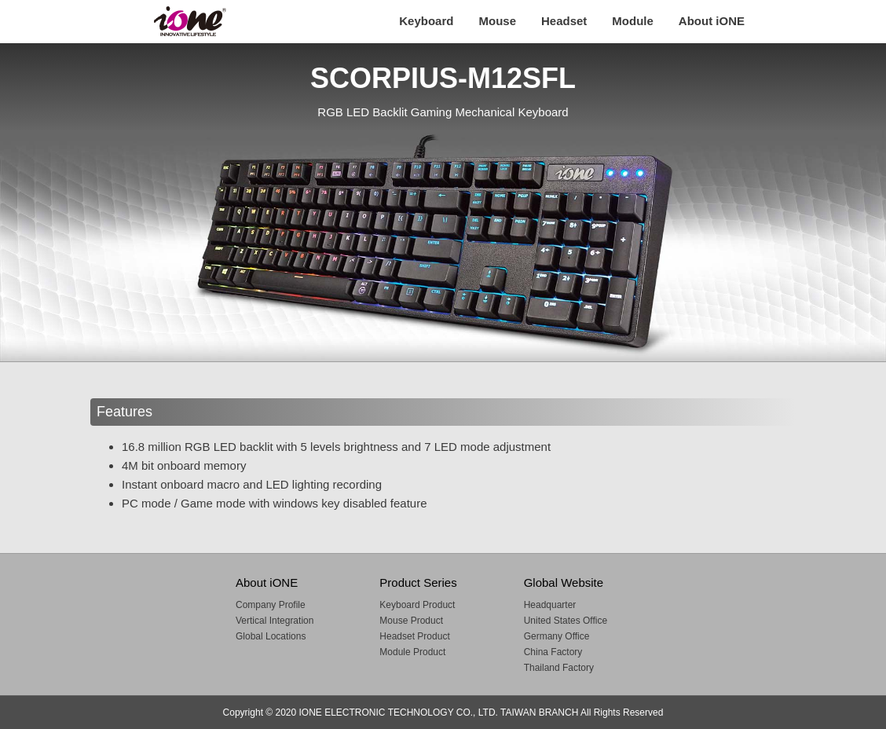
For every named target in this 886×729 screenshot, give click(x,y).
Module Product (412, 652)
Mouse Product (411, 620)
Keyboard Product (417, 604)
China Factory (553, 652)
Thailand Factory (559, 667)
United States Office (566, 620)
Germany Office (557, 636)
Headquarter (550, 604)
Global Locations (271, 636)
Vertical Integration (274, 620)
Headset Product (414, 636)
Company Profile (271, 604)
